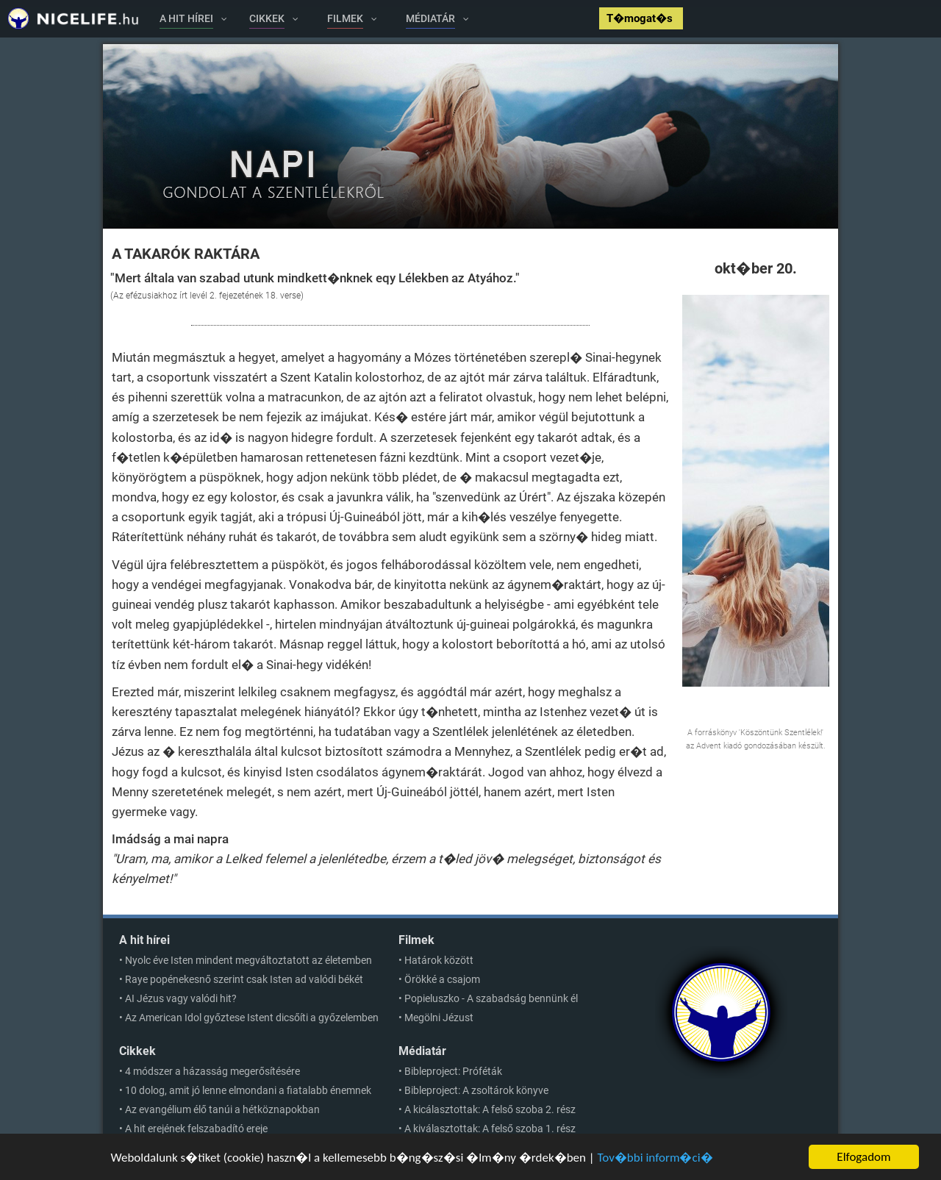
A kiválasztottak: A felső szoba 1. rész (490, 1128)
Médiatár (422, 1051)
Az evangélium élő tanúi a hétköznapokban (222, 1109)
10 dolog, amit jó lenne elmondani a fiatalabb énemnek (248, 1090)
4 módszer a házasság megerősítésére (212, 1071)
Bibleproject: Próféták (453, 1071)
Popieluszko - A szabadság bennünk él (491, 998)
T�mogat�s (641, 18)
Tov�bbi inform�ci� (654, 1159)
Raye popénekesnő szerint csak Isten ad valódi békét (244, 979)
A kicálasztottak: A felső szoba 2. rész (490, 1109)
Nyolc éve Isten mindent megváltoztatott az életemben (248, 960)
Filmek (416, 940)
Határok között (438, 960)
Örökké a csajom (442, 979)
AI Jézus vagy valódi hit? (181, 998)
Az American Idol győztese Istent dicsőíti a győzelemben (252, 1017)
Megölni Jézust (438, 1017)
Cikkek (137, 1051)
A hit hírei (144, 940)
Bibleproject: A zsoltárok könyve (476, 1090)
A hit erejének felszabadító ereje (196, 1128)
